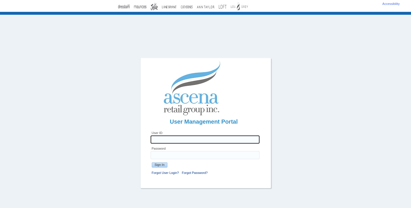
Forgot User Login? (165, 172)
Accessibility (391, 3)
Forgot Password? (195, 172)
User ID (157, 133)
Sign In (160, 164)
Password (159, 148)
